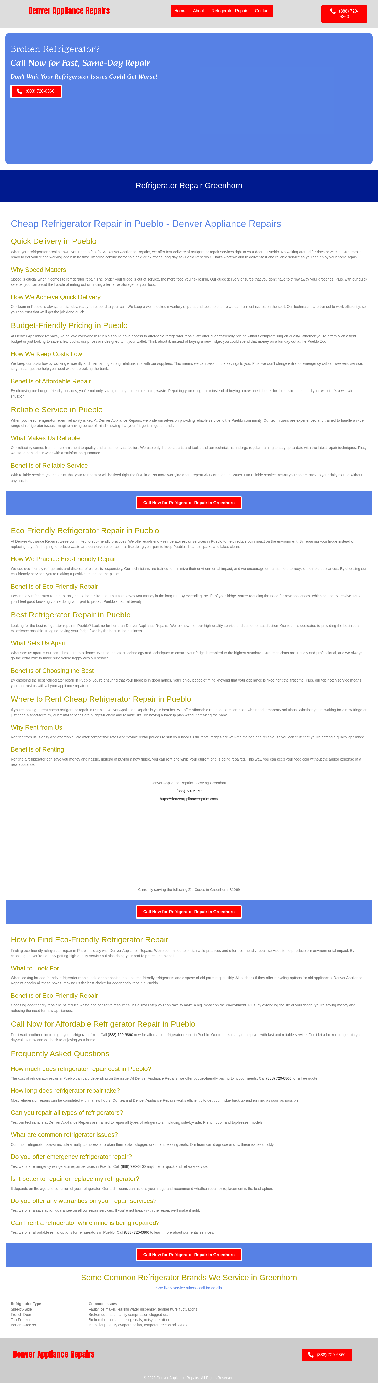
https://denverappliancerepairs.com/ (189, 799)
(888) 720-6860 (189, 791)
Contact (262, 11)
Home (180, 11)
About (198, 11)
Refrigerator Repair (229, 11)
